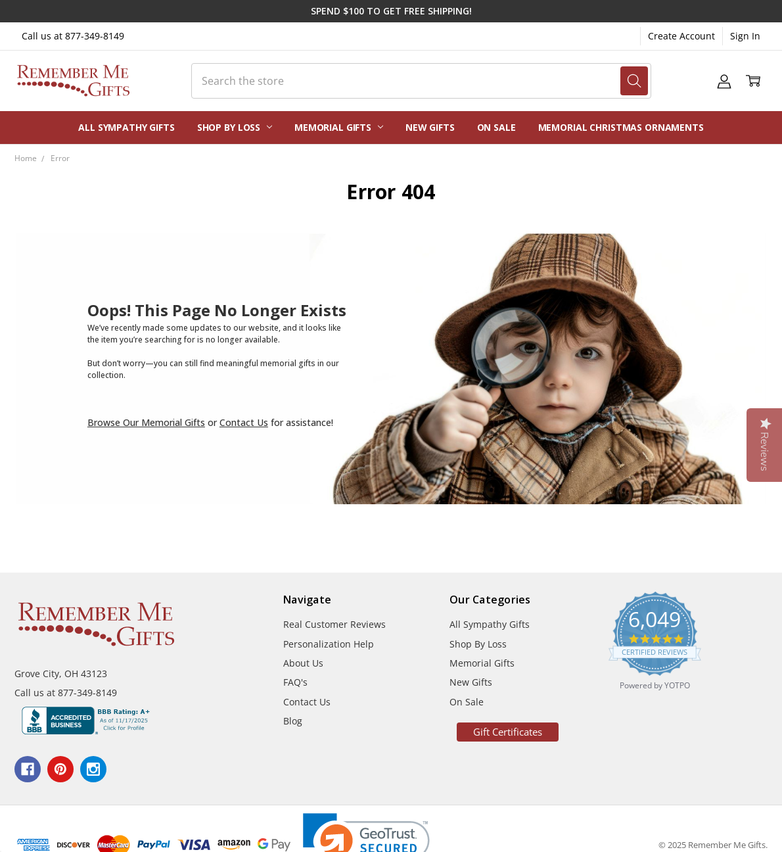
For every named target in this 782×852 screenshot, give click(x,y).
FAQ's (295, 682)
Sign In (745, 36)
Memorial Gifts (338, 127)
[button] (508, 732)
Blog (292, 721)
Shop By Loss (234, 127)
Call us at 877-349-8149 (73, 36)
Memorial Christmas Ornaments (621, 127)
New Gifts (430, 127)
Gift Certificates (507, 731)
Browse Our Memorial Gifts (146, 422)
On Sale (496, 127)
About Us (303, 663)
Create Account (681, 36)
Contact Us (243, 422)
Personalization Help (328, 644)
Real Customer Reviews (334, 624)
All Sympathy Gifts (126, 127)
